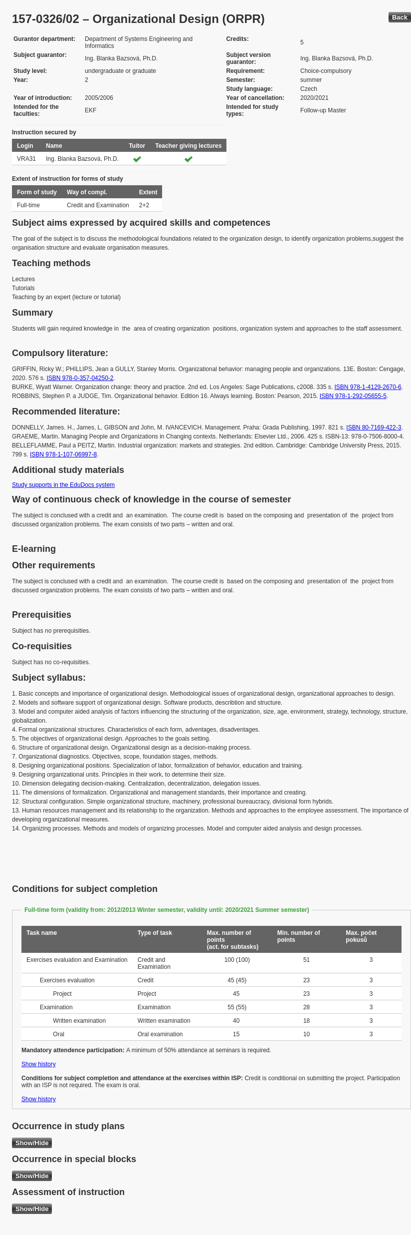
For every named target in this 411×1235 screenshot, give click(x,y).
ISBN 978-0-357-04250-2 (79, 378)
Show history (38, 1064)
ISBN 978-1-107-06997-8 (63, 454)
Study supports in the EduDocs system (63, 484)
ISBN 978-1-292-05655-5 (353, 396)
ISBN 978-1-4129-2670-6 (368, 387)
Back (400, 17)
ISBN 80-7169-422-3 (373, 427)
